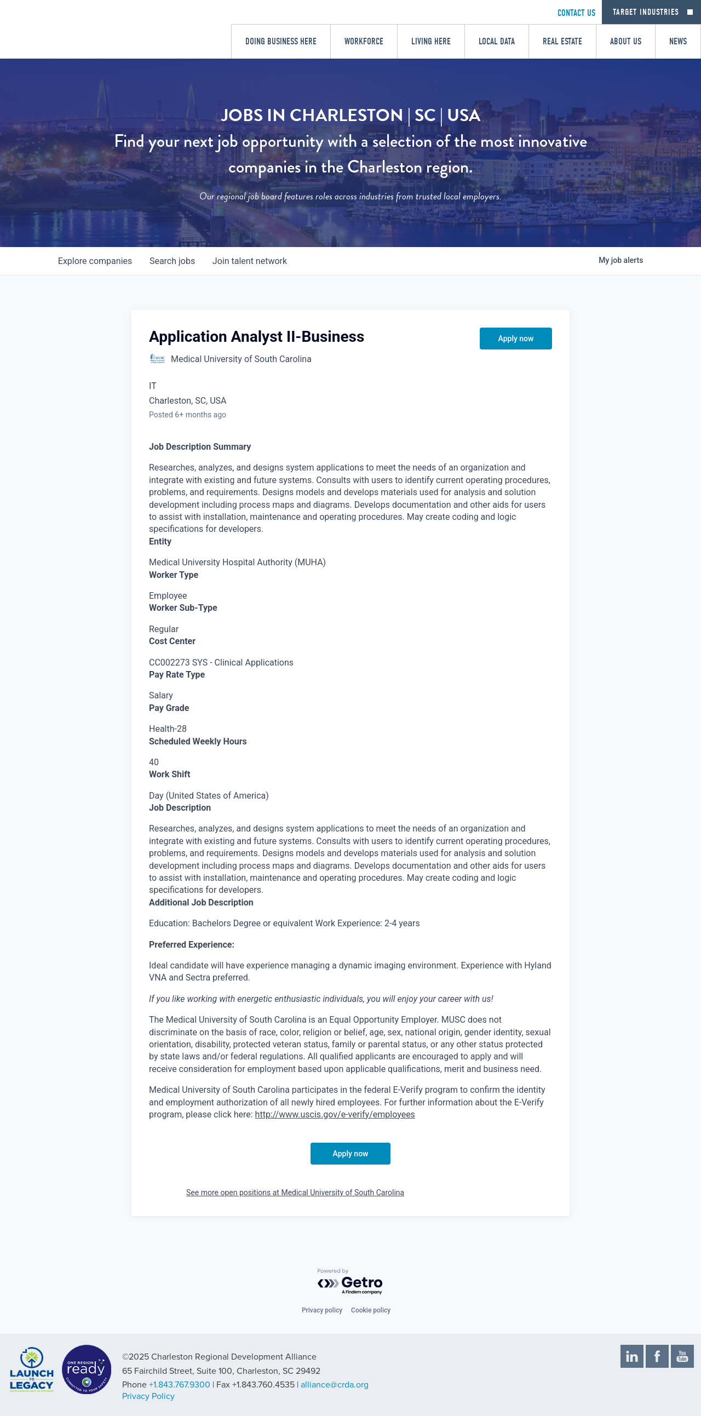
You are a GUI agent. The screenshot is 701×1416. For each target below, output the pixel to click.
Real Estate (562, 41)
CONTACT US (576, 13)
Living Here (431, 41)
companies (95, 261)
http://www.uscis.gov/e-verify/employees (335, 1114)
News (678, 41)
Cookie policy (370, 1310)
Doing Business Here (281, 41)
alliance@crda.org (335, 1384)
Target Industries (646, 12)
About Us (625, 41)
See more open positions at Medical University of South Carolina (295, 1192)
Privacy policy (322, 1310)
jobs (172, 261)
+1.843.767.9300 (179, 1384)
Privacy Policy (148, 1396)
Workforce (363, 41)
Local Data (497, 41)
